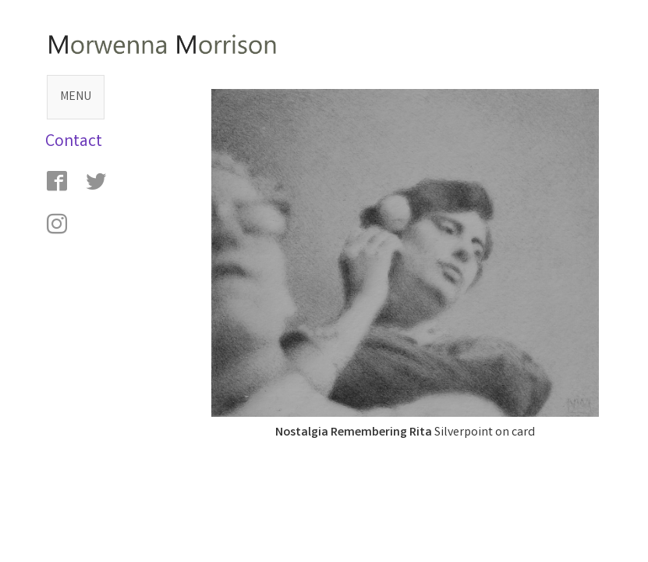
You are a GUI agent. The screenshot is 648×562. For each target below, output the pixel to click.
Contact (73, 142)
